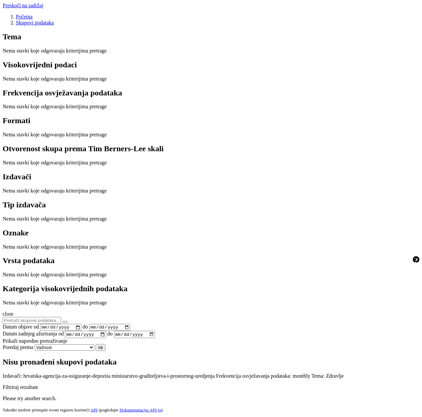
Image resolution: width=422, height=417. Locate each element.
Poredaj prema (18, 349)
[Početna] (24, 16)
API (93, 411)
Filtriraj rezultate (20, 389)
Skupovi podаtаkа (35, 22)
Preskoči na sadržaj (23, 5)
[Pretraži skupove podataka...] (32, 320)
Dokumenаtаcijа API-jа (140, 411)
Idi (100, 349)
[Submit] (65, 322)
